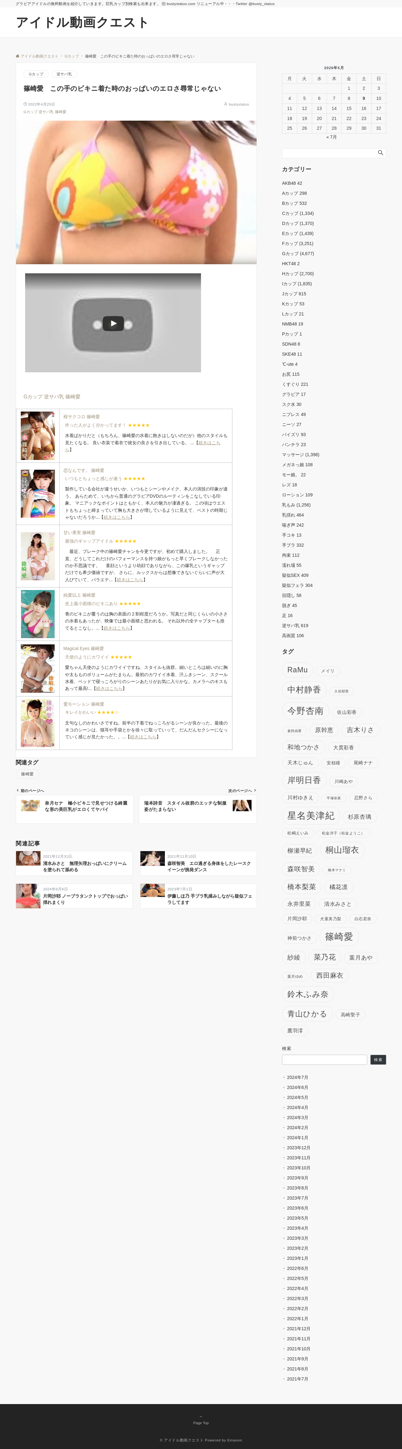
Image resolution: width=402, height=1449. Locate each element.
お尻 (291, 374)
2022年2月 (297, 1308)
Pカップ (292, 333)
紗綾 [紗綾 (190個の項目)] (294, 957)
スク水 (292, 404)
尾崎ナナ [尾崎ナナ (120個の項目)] (363, 762)
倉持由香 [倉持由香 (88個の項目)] (294, 731)
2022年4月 (297, 1288)
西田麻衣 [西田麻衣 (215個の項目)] (330, 975)
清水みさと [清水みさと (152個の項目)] (338, 904)
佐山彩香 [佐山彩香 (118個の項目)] (346, 712)
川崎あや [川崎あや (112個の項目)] (343, 781)
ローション (297, 494)
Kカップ (293, 303)
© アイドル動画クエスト (182, 1440)
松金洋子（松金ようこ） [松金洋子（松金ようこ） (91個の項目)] (343, 833)
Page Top (201, 1419)
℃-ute (289, 364)
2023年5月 (297, 1218)
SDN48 (291, 344)
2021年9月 (297, 1358)
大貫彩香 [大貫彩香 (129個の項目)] (343, 747)
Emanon (234, 1440)
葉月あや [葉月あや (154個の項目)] (361, 957)
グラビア (294, 394)
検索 (287, 1048)
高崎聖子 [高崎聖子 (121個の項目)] (350, 1014)
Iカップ (289, 283)
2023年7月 (297, 1197)
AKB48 (292, 183)
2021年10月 (299, 1348)
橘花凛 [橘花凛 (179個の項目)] (338, 886)
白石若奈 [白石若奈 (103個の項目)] (363, 918)
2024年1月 (297, 1137)
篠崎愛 (60, 112)
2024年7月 (297, 1077)
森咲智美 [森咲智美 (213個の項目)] (301, 869)
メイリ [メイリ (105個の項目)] (328, 671)
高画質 (293, 635)
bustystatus (239, 104)
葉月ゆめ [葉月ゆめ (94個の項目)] (295, 976)
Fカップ (290, 243)
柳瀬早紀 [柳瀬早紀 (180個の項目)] (299, 850)
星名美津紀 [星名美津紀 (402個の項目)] (311, 816)
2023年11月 (299, 1157)
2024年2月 (297, 1127)
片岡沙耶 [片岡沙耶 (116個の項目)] (297, 918)
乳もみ (288, 504)
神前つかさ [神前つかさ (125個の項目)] (299, 938)
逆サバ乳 (64, 74)
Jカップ (294, 293)
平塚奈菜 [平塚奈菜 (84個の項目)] (334, 798)
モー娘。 (294, 474)
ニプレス (294, 414)
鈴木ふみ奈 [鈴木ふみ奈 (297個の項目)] (308, 994)
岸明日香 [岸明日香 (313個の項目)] (304, 780)
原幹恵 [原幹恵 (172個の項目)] (324, 730)
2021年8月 (297, 1368)
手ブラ (293, 545)
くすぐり (295, 384)
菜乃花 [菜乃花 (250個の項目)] (325, 957)
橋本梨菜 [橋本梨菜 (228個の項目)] (301, 887)
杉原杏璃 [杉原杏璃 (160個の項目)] (360, 817)
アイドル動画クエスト (83, 22)
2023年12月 (299, 1147)
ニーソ (292, 424)
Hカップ (290, 273)
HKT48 (291, 263)
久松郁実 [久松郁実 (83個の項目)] (341, 691)
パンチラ (294, 444)
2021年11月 (299, 1338)
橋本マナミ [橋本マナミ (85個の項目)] (337, 870)
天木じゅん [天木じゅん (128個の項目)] (300, 762)
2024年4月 (297, 1107)
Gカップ (36, 74)
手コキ (292, 535)
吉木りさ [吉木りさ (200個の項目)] (361, 729)
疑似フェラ (297, 585)
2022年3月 (297, 1298)
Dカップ (290, 223)
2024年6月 (297, 1087)
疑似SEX (295, 575)
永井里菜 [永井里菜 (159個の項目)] (299, 904)
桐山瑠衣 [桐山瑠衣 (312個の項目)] (342, 849)
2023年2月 (297, 1248)
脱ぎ (289, 605)
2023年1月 (297, 1258)
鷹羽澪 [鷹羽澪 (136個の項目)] (295, 1030)
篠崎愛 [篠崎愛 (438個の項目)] (339, 936)
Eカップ (290, 233)
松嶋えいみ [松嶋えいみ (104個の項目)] (298, 833)
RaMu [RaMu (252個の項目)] (297, 670)
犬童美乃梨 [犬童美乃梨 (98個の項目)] (330, 918)
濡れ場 (292, 565)
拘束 (291, 555)
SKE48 (292, 354)
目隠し (292, 595)
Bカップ (294, 203)
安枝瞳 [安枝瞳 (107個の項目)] (333, 763)
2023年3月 (297, 1238)
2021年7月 (297, 1378)
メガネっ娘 (297, 464)
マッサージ (293, 454)
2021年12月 (299, 1328)
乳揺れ (293, 514)
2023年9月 (297, 1177)
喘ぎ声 (293, 525)
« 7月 (331, 136)
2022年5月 (297, 1278)
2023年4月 (297, 1228)
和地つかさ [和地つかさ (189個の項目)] (303, 747)
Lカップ (293, 313)
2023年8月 (297, 1187)
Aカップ (294, 193)
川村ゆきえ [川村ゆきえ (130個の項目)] (300, 797)
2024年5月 (297, 1097)
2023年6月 (297, 1208)
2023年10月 (299, 1167)
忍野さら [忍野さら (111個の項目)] (363, 797)
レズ (289, 484)
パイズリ (294, 434)
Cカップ (290, 213)
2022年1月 (297, 1318)
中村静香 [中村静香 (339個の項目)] (304, 689)
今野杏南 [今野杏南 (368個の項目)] (305, 711)
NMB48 (292, 323)
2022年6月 (297, 1268)
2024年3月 (297, 1117)
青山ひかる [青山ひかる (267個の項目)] (307, 1013)
